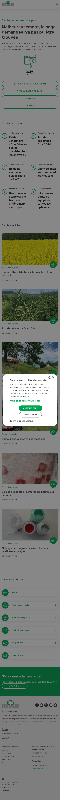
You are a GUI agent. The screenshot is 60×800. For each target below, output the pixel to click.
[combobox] (49, 377)
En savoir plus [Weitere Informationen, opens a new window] (23, 396)
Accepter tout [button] (30, 408)
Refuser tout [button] (30, 415)
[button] (30, 401)
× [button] (53, 377)
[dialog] (30, 400)
